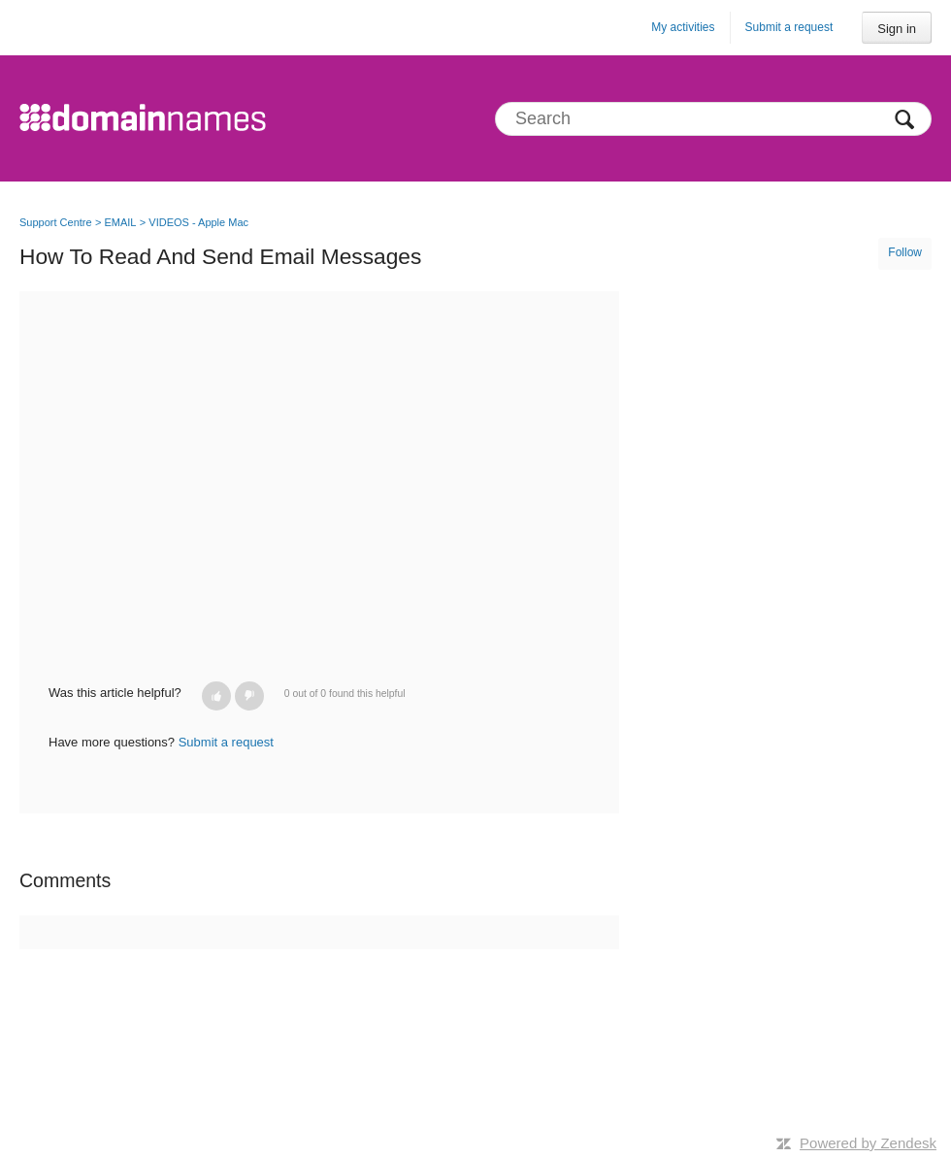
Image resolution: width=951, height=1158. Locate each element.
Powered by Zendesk (868, 1143)
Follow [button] (905, 252)
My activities (682, 27)
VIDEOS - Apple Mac (198, 222)
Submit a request (789, 27)
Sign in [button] (896, 28)
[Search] (713, 119)
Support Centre (55, 222)
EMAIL (120, 222)
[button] (216, 696)
